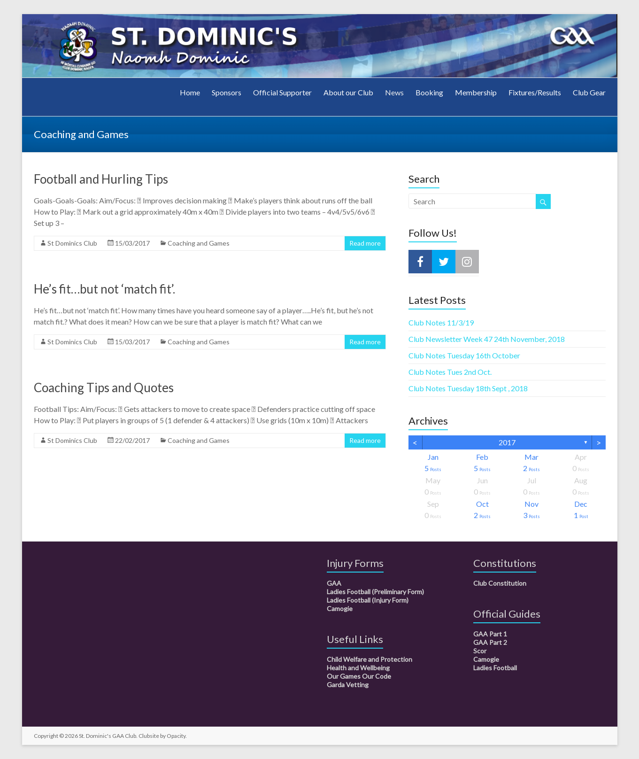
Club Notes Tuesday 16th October (464, 355)
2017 (507, 442)
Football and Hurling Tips (101, 178)
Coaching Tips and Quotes (104, 387)
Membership (476, 92)
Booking (429, 92)
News (394, 92)
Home (190, 92)
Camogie (340, 608)
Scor (479, 651)
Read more (365, 243)
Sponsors (226, 92)
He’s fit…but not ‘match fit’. (104, 288)
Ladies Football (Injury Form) (367, 600)
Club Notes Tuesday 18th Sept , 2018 (468, 388)
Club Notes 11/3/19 (441, 322)
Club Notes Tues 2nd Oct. (450, 371)
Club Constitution (499, 583)
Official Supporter (282, 92)
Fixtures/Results (534, 92)
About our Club (348, 92)
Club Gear (589, 92)
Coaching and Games (199, 243)
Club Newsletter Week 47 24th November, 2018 (486, 338)
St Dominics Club (72, 243)
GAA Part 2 (490, 642)
